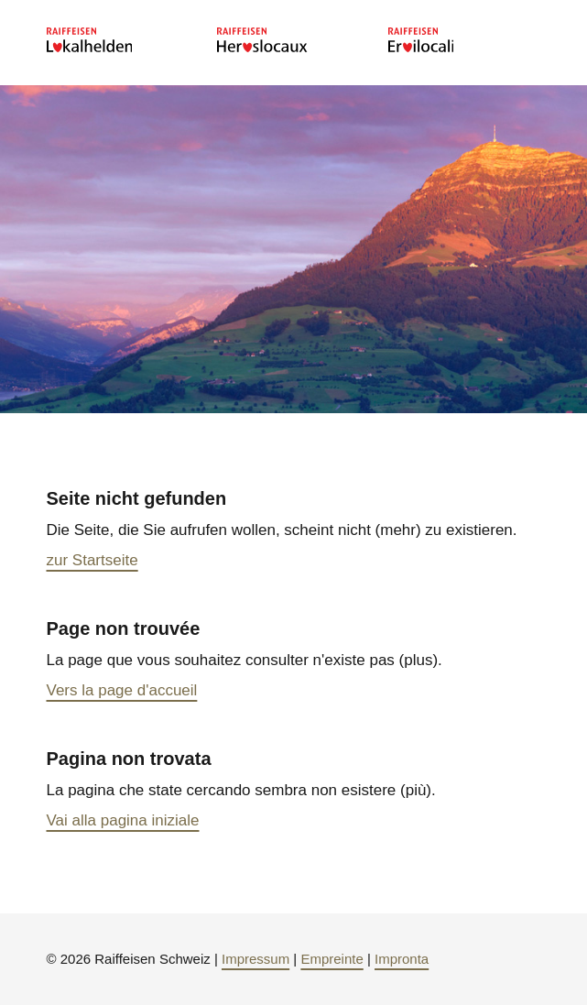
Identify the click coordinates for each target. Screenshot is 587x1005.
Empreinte (331, 959)
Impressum (255, 959)
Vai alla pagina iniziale (123, 820)
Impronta (402, 959)
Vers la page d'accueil (122, 690)
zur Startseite (92, 560)
